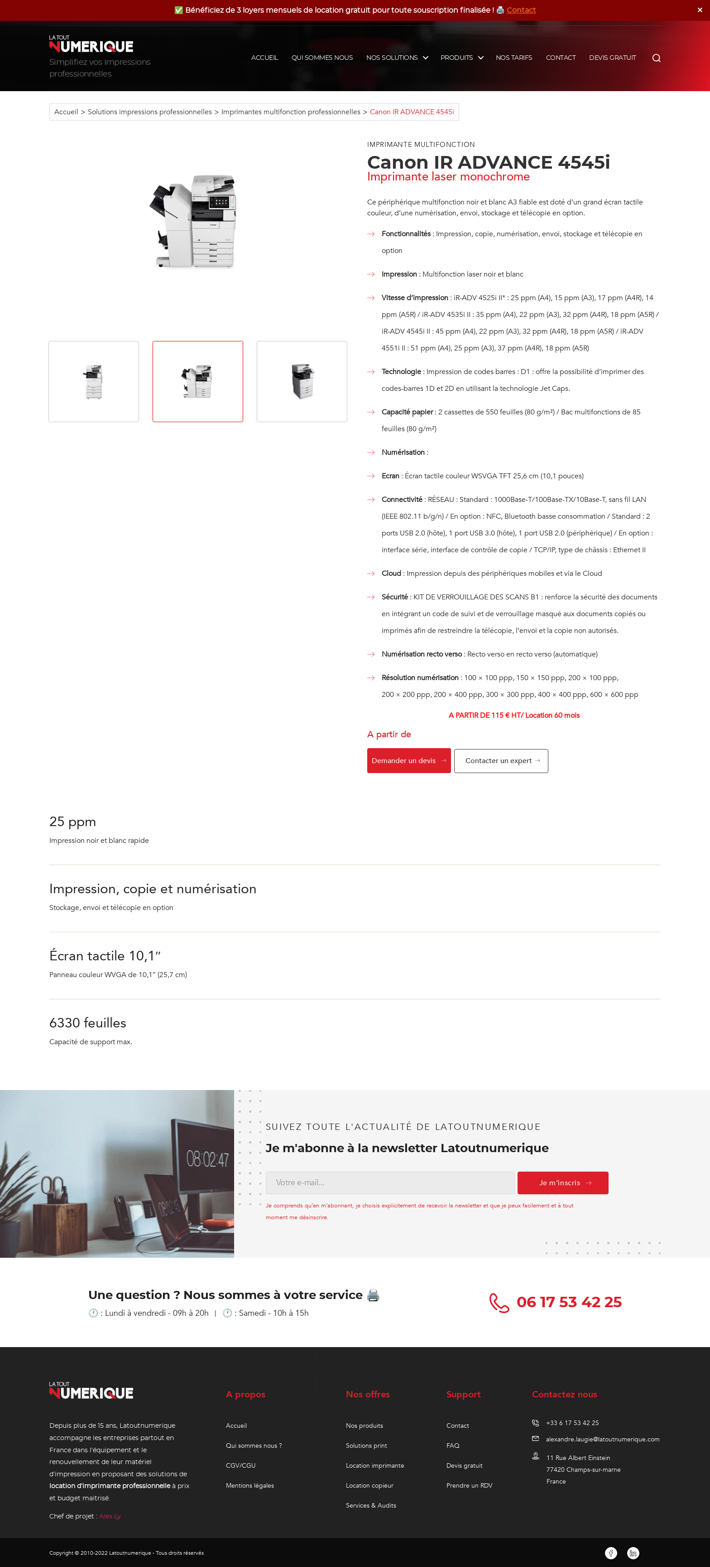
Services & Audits (371, 1504)
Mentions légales (250, 1484)
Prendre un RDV (469, 1484)
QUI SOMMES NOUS (322, 58)
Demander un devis (404, 761)
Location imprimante (375, 1464)
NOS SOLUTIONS (392, 58)
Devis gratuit (464, 1464)
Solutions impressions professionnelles (150, 112)
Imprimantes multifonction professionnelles (290, 112)
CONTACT (561, 58)
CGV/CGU (241, 1464)
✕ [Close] (700, 10)
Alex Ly (110, 1515)
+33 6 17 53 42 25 (572, 1421)
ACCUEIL (264, 58)
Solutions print (366, 1444)
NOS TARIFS (514, 58)
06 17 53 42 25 (557, 1301)
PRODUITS (457, 58)
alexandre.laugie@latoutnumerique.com (603, 1438)
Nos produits (364, 1424)
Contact (521, 10)
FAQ (453, 1444)
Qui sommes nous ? (254, 1444)
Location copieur (369, 1484)
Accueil (66, 112)
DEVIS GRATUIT (612, 58)
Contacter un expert (501, 761)
